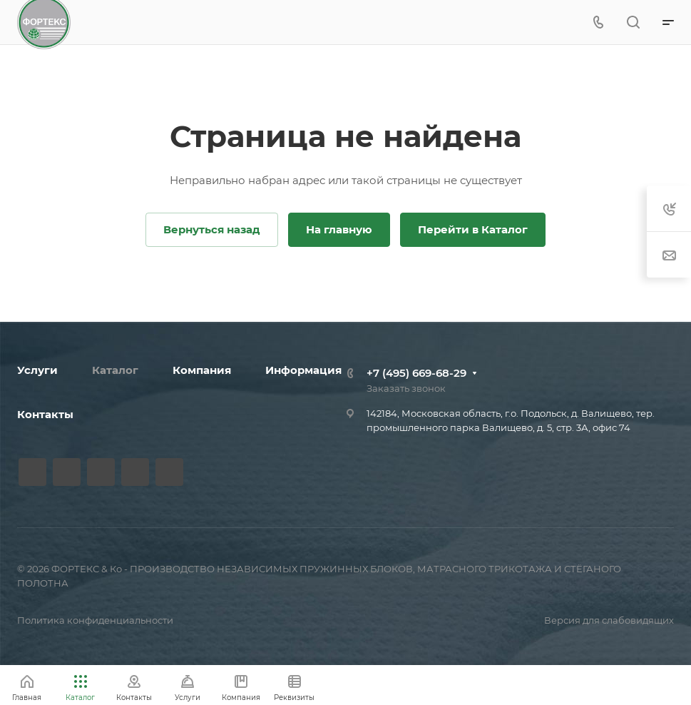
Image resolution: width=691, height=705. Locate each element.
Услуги (37, 370)
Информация (303, 370)
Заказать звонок (406, 388)
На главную (339, 229)
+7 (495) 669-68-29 (416, 373)
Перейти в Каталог (473, 229)
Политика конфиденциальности (95, 620)
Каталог (115, 370)
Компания (202, 370)
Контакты (45, 414)
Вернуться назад (211, 229)
